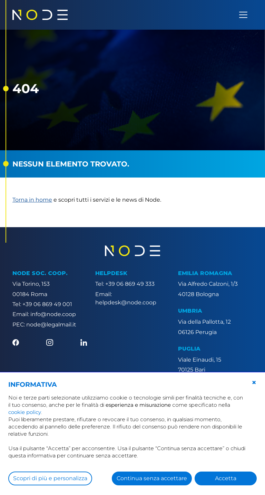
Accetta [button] (225, 478)
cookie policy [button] (24, 412)
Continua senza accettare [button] (152, 478)
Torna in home (32, 199)
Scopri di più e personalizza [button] (50, 478)
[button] (254, 382)
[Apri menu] (243, 14)
